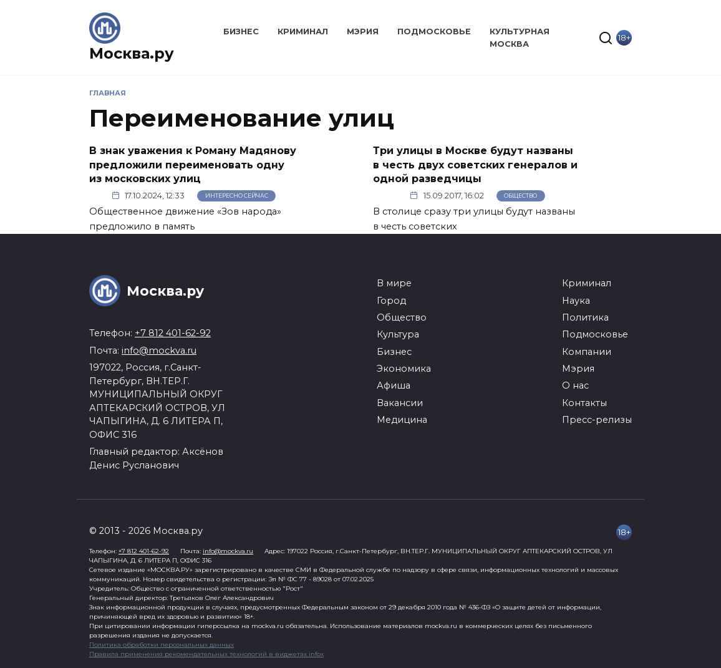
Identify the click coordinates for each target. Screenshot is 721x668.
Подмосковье (434, 31)
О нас (575, 385)
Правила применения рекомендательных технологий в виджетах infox (206, 654)
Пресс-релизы (597, 419)
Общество (520, 195)
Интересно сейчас (236, 195)
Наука (576, 300)
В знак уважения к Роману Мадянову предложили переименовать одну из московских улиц (192, 165)
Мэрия (363, 31)
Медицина (402, 419)
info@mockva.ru (159, 350)
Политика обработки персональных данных (161, 645)
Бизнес (241, 31)
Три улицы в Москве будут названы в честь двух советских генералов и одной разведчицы (475, 165)
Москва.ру (131, 53)
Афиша (393, 385)
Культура (398, 334)
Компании (586, 351)
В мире (394, 283)
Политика (585, 317)
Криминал (303, 31)
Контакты (584, 403)
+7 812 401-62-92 (173, 333)
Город (391, 300)
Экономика (404, 368)
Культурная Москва (519, 37)
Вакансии (400, 403)
